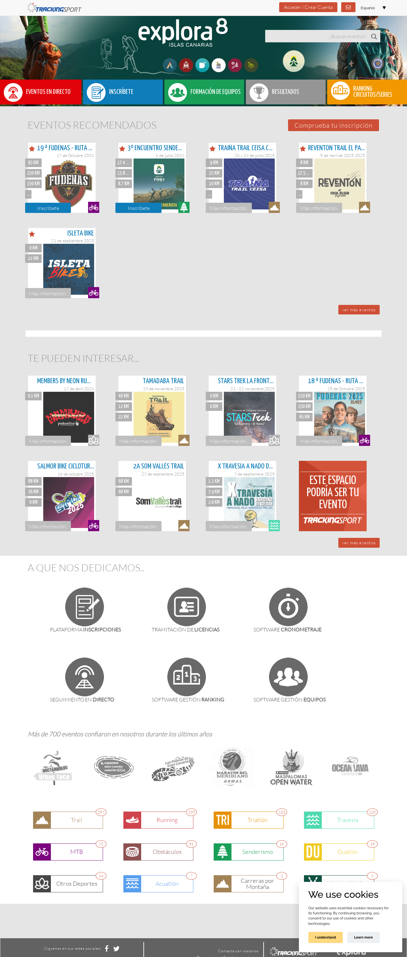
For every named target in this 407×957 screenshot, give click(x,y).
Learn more (363, 937)
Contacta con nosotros (238, 951)
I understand (325, 937)
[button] (333, 125)
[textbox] (316, 36)
